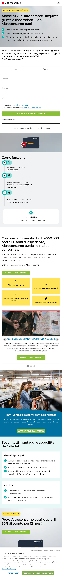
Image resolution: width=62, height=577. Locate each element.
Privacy (4, 569)
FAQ (58, 3)
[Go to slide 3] (34, 366)
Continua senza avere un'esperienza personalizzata (45, 550)
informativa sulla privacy (32, 108)
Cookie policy (11, 569)
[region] (31, 562)
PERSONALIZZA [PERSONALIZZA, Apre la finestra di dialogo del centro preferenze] (13, 573)
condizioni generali (21, 105)
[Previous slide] (5, 339)
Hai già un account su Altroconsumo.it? (31, 128)
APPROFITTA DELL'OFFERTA (16, 273)
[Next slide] (57, 339)
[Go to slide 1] (28, 366)
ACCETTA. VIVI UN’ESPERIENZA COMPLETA (38, 573)
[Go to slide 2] (31, 366)
